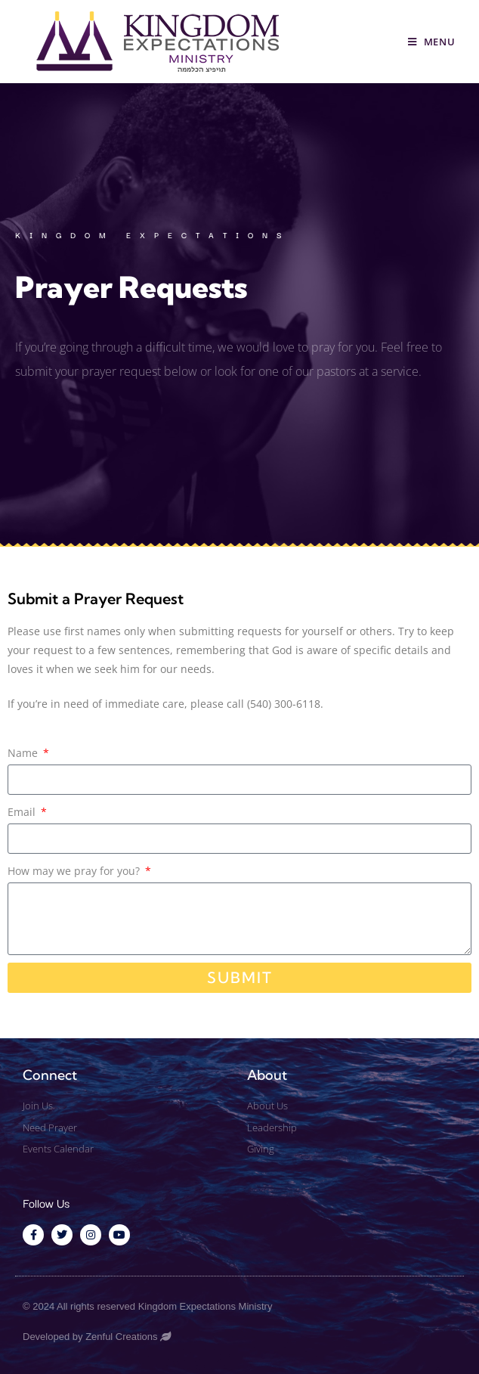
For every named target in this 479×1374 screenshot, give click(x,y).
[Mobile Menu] (432, 41)
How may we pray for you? (75, 871)
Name (24, 753)
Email (23, 812)
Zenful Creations (121, 1336)
